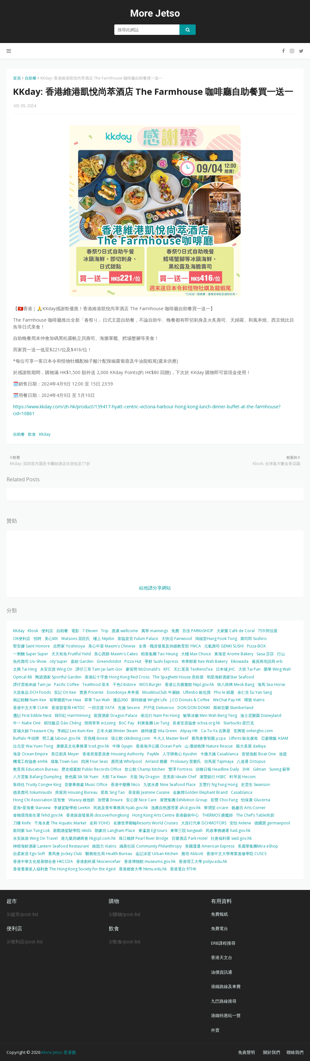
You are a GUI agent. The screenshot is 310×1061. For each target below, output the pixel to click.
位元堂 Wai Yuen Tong (33, 746)
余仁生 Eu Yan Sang (254, 692)
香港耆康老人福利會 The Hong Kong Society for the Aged (64, 869)
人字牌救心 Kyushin (179, 754)
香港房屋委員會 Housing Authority (113, 754)
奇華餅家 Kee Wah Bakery (204, 661)
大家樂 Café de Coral (236, 630)
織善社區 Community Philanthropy (151, 846)
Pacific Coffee (66, 684)
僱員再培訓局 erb (267, 661)
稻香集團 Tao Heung (159, 654)
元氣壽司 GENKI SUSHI (224, 646)
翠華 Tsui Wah (97, 700)
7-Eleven (90, 630)
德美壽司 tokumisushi (32, 792)
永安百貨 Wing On (56, 669)
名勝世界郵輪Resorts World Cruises (145, 823)
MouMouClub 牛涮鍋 (161, 692)
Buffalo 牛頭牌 (26, 738)
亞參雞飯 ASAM (274, 738)
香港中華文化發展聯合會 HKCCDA (43, 861)
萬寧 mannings (154, 630)
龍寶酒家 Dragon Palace (115, 715)
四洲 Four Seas (94, 761)
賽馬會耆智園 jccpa (208, 738)
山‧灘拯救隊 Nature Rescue (209, 746)
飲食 (32, 434)
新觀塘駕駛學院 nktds (72, 830)
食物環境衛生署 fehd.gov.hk (38, 815)
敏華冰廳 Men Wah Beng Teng (210, 715)
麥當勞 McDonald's (143, 669)
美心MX (51, 638)
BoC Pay (126, 723)
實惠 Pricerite (91, 692)
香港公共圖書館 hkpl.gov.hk (189, 684)
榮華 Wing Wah (277, 669)
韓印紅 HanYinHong (73, 715)
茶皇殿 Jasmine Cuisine (149, 792)
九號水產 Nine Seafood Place (169, 784)
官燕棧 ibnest (96, 738)
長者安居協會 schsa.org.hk (196, 723)
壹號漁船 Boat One (259, 754)
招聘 (37, 638)
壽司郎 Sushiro (253, 638)
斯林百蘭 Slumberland (233, 707)
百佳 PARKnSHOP (197, 630)
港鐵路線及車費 (226, 986)
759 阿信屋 (267, 630)
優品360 (120, 700)
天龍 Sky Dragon (145, 776)
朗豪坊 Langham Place (115, 830)
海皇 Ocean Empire (30, 754)
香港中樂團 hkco (125, 784)
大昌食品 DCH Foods (32, 692)
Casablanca (241, 792)
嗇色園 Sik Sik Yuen (81, 776)
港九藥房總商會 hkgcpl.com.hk (88, 838)
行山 (281, 654)
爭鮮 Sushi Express (161, 661)
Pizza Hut (132, 661)
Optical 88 (22, 677)
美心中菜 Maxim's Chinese (111, 646)
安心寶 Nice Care (141, 800)
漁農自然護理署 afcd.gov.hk (176, 807)
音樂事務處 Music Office (85, 784)
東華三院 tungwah (186, 830)
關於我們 (271, 1052)
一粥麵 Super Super (30, 654)
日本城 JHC (225, 669)
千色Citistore (124, 684)
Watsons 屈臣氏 (75, 638)
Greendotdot (109, 661)
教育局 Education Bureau (35, 769)
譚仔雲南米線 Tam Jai (32, 684)
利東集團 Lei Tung (153, 723)
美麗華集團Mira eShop (258, 846)
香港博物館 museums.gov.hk (150, 861)
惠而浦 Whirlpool (126, 761)
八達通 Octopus (251, 761)
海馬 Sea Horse (271, 684)
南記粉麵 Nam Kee (29, 700)
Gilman (259, 769)
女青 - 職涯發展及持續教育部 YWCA (170, 646)
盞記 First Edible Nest (32, 715)
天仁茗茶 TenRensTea (193, 669)
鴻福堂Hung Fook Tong (216, 638)
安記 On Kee (65, 692)
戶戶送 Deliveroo (158, 707)
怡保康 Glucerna (255, 800)
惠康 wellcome (125, 630)
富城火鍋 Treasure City (33, 731)
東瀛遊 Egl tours (152, 830)
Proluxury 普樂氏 (186, 761)
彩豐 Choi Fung (224, 800)
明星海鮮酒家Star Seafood (230, 677)
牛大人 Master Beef (170, 738)
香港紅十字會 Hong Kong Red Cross (117, 677)
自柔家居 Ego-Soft (29, 853)
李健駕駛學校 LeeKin (72, 807)
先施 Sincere (129, 707)
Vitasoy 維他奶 (81, 800)
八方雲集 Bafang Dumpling (37, 776)
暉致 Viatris (254, 700)
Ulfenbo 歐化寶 (197, 692)
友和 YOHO (100, 823)
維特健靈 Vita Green (159, 731)
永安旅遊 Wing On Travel (35, 838)
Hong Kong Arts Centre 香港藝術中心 (165, 815)
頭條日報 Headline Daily (217, 769)
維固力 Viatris (104, 846)
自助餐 (30, 78)
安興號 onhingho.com (253, 731)
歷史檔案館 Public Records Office (91, 769)
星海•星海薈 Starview (31, 807)
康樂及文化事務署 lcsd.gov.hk (82, 746)
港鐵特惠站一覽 (226, 1015)
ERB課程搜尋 (223, 943)
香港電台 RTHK (183, 869)
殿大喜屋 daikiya (251, 746)
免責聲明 (246, 1052)
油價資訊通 (221, 972)
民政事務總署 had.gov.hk (228, 830)
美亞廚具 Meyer (65, 754)
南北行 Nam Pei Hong (160, 715)
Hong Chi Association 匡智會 (39, 800)
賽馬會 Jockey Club (65, 853)
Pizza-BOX (256, 646)
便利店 (47, 630)
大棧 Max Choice (196, 654)
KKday (44, 434)
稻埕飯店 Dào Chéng (62, 723)
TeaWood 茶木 (95, 684)
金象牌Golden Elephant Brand (200, 792)
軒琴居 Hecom (243, 776)
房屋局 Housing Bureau (76, 792)
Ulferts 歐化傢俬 (243, 738)
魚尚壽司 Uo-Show (29, 661)
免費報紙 (219, 914)
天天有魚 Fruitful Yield (71, 654)
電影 (75, 630)
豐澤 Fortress (180, 769)
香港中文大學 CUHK (30, 707)
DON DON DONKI (193, 707)
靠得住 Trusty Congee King (37, 784)
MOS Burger (150, 684)
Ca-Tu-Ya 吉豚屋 (215, 731)
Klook (33, 630)
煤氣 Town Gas (64, 761)
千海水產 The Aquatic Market (60, 823)
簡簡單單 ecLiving (100, 723)
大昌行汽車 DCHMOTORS (203, 823)
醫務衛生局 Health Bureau (108, 853)
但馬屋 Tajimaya (218, 761)
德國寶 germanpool (272, 823)
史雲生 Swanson (255, 784)
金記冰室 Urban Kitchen (156, 853)
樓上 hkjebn (103, 638)
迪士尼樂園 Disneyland (260, 715)
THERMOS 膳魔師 (217, 815)
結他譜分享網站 (155, 588)
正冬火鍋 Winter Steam (117, 731)
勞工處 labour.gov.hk (61, 738)
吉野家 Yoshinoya (69, 646)
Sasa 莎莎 (265, 654)
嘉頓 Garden (82, 661)
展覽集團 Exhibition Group (183, 800)
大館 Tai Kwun (114, 776)
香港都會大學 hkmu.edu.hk (143, 869)
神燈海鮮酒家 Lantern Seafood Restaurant (51, 846)
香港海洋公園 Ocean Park (158, 746)
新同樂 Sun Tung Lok (31, 830)
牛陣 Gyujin (122, 746)
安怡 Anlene (240, 823)
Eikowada (239, 661)
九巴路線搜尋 (223, 1001)
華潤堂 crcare (216, 807)
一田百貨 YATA (101, 707)
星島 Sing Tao (113, 792)
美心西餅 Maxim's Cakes (116, 654)
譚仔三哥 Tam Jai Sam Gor (99, 669)
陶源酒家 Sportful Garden (58, 677)
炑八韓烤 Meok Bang (235, 684)
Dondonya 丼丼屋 (123, 692)
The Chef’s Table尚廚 (255, 815)
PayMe (153, 754)
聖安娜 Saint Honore (31, 646)
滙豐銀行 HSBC (213, 776)
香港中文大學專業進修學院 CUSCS (236, 853)
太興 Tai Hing (25, 669)
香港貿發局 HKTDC (68, 707)
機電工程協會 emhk (30, 761)
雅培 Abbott (192, 853)
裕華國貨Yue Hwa (65, 700)
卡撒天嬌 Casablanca (219, 754)
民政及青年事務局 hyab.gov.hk (120, 807)
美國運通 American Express (209, 846)
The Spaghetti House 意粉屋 (178, 677)
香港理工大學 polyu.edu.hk (203, 861)
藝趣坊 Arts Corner (249, 807)
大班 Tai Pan (249, 669)
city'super (58, 661)
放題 (283, 754)
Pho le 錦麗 (224, 692)
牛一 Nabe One (27, 723)
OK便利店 (21, 638)
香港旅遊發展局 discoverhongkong (97, 815)
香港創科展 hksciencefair (98, 861)
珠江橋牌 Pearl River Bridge (143, 838)
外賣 (215, 1030)
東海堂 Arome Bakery (233, 654)
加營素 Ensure (110, 800)
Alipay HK (189, 731)
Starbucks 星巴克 (238, 723)
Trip (104, 630)
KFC (166, 669)
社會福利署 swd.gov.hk (231, 838)
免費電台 (219, 928)
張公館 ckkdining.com (130, 738)
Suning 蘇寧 (279, 769)
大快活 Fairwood (177, 638)
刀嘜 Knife (22, 823)
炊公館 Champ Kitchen (145, 769)
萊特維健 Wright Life (149, 700)
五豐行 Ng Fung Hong (218, 784)
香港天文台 (221, 957)
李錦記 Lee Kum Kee (75, 731)
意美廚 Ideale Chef (179, 776)
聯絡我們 (295, 1052)
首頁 (17, 78)
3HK (246, 769)
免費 (175, 630)
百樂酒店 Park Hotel (189, 838)
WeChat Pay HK (227, 700)
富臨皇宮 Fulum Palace (138, 638)
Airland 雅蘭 (156, 761)
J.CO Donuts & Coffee (190, 700)
